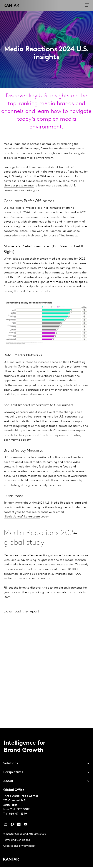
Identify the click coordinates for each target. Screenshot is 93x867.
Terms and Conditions (16, 840)
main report (56, 171)
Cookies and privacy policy (19, 846)
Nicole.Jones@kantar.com (22, 516)
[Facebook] (12, 825)
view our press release (19, 185)
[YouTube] (19, 825)
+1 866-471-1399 (16, 813)
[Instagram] (5, 825)
